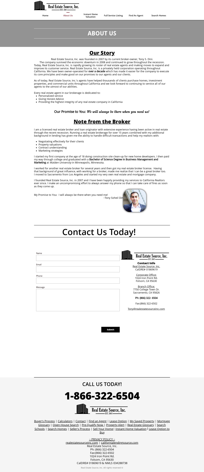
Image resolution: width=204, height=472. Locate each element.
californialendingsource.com (119, 443)
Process (85, 429)
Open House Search (66, 425)
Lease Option (118, 421)
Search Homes (57, 429)
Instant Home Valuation (130, 429)
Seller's (75, 429)
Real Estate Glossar (139, 425)
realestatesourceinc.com (82, 443)
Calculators (65, 421)
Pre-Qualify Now (92, 425)
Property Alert (115, 425)
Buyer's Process (44, 421)
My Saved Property (142, 421)
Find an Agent (98, 421)
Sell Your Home (103, 429)
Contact (81, 421)
